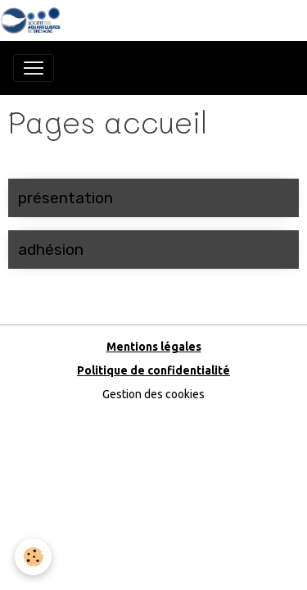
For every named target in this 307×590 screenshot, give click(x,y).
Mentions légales (153, 346)
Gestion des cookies (153, 394)
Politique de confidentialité (153, 370)
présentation (65, 197)
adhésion (51, 249)
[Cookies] (33, 556)
